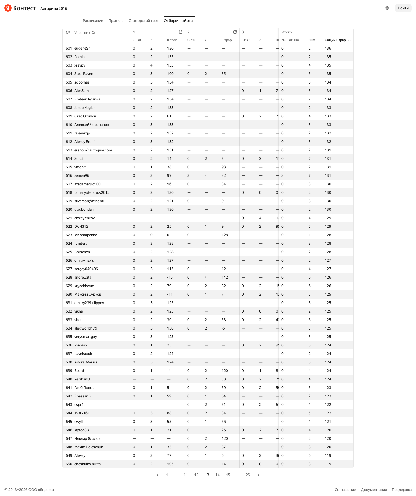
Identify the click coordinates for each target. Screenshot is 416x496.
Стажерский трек (144, 21)
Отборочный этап (179, 21)
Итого (289, 32)
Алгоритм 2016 (53, 8)
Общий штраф (338, 40)
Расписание (93, 21)
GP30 (139, 40)
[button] (85, 32)
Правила (116, 21)
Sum (314, 40)
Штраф (175, 40)
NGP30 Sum (292, 40)
